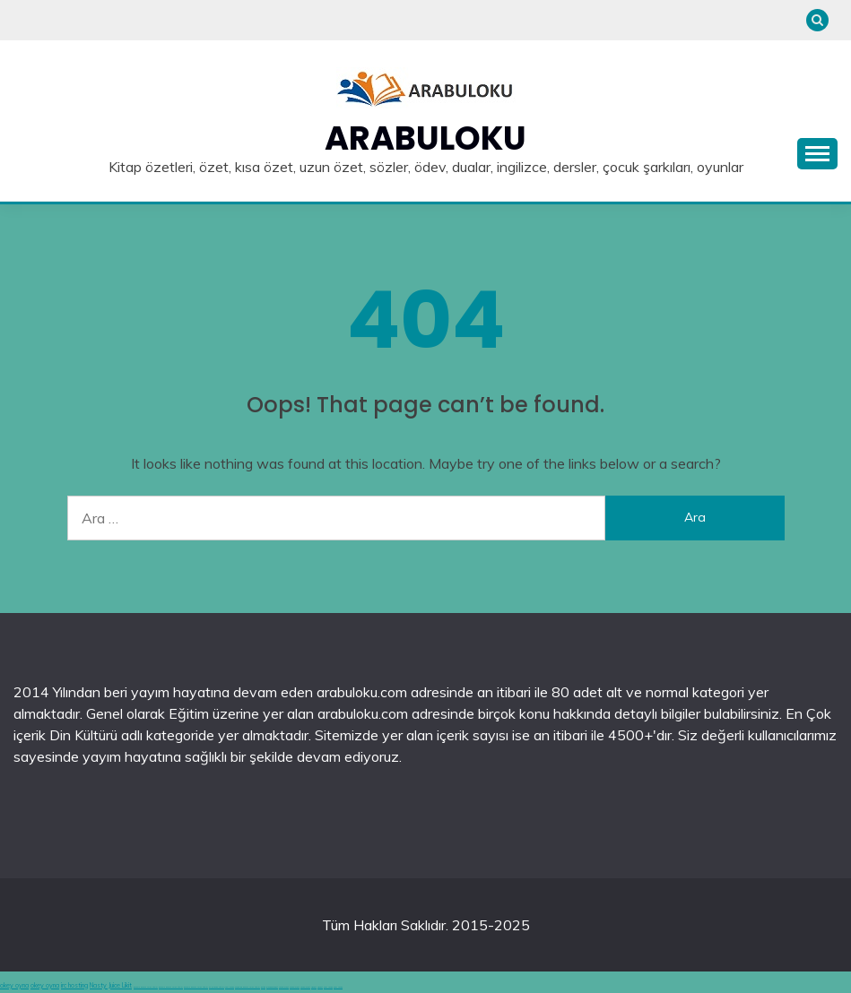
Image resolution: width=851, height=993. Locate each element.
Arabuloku (425, 138)
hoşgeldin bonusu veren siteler (247, 987)
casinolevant (284, 987)
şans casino (328, 987)
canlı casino (229, 987)
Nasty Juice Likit (111, 985)
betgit (263, 987)
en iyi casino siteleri (216, 987)
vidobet (314, 987)
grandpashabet (272, 987)
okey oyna (14, 985)
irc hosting (74, 985)
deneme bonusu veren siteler (146, 987)
